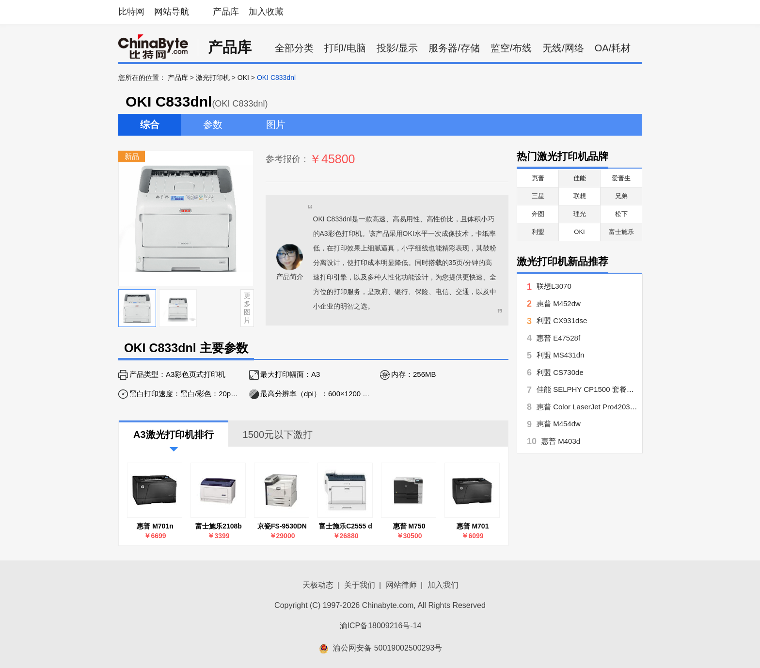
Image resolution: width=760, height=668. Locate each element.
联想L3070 (554, 286)
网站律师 (401, 585)
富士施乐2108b (218, 526)
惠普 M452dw (559, 303)
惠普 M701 (473, 526)
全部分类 (294, 48)
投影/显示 (397, 48)
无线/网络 (563, 48)
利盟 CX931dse (562, 320)
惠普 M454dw (559, 423)
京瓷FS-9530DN (282, 526)
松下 (621, 213)
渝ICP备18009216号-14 (381, 625)
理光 (579, 213)
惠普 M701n (155, 526)
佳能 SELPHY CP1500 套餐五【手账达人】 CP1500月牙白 (632, 389)
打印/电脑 (345, 48)
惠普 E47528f (558, 338)
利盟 (538, 231)
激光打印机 (213, 77)
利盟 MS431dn (560, 355)
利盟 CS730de (560, 372)
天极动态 (317, 585)
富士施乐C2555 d (345, 526)
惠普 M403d (560, 441)
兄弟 (621, 196)
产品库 (226, 11)
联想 (579, 196)
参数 (212, 124)
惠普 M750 (409, 526)
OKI (243, 77)
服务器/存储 (454, 48)
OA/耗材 (613, 48)
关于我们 (359, 585)
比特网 (131, 11)
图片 (275, 124)
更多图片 (247, 308)
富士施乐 (621, 231)
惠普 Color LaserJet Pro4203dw (588, 407)
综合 (149, 124)
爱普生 (621, 178)
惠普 (538, 178)
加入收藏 (266, 11)
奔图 (538, 213)
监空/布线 (511, 48)
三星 (538, 196)
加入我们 (443, 585)
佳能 (579, 178)
